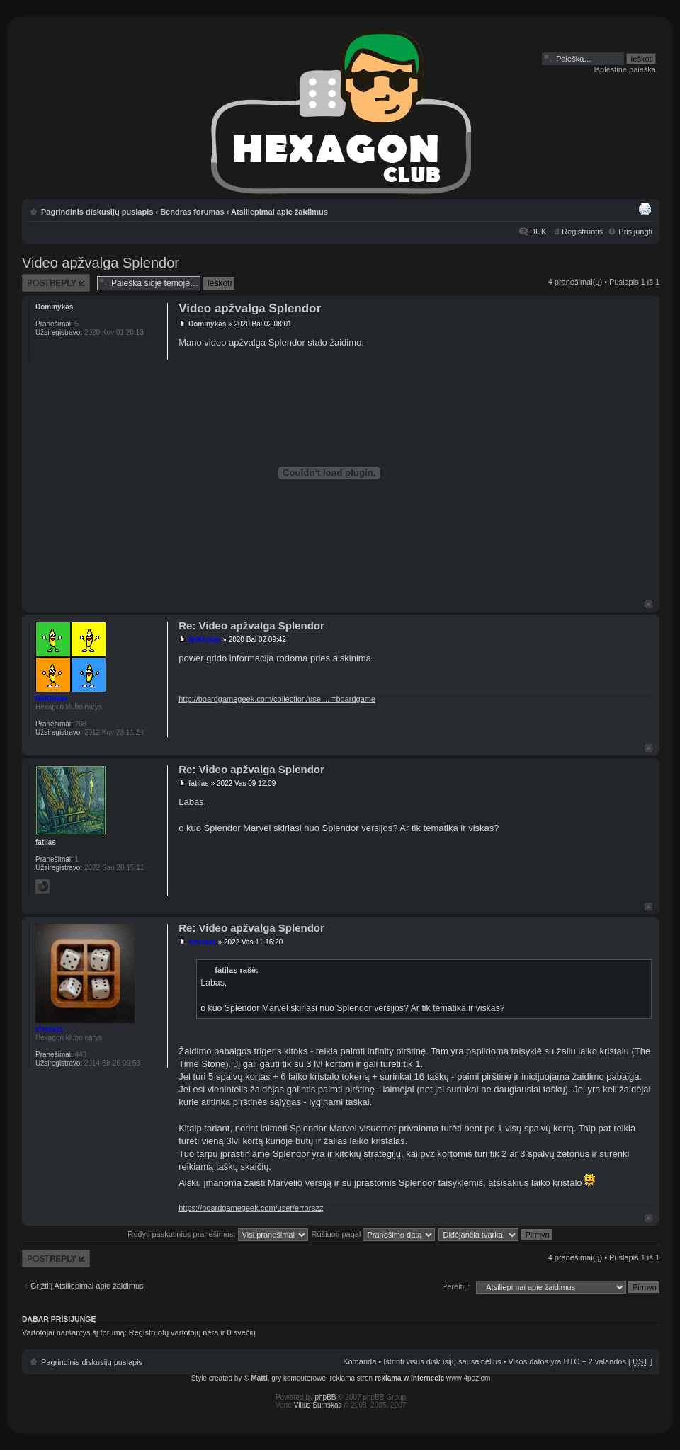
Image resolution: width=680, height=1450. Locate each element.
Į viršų (648, 604)
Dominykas (207, 324)
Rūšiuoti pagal (374, 1234)
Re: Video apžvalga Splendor (251, 626)
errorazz (202, 942)
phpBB (325, 1397)
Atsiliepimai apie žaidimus (279, 211)
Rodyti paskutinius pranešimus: (217, 1234)
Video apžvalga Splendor (100, 262)
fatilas (198, 783)
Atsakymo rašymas (56, 283)
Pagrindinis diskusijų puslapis (97, 211)
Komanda (359, 1361)
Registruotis (582, 231)
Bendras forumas (192, 211)
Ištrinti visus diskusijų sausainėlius (442, 1361)
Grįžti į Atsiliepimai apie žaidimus (87, 1285)
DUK (538, 231)
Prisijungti (635, 231)
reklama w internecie (409, 1378)
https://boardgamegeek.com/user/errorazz (250, 1208)
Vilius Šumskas (318, 1405)
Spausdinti (644, 208)
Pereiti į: (456, 1286)
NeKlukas (204, 640)
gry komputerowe (298, 1378)
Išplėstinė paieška (625, 69)
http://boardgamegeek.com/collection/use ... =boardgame (276, 699)
